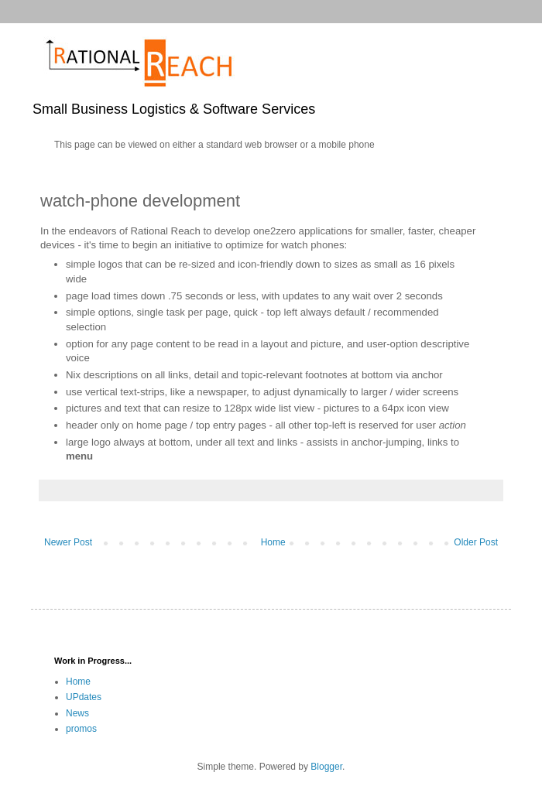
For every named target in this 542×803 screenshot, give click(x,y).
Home (273, 542)
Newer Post (68, 542)
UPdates (83, 697)
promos (81, 728)
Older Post (476, 542)
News (77, 713)
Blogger (326, 766)
